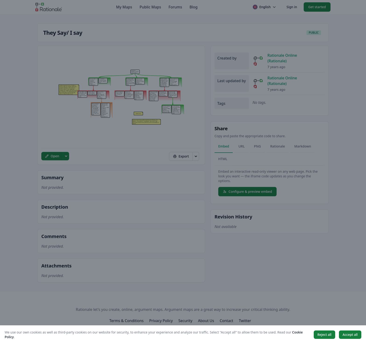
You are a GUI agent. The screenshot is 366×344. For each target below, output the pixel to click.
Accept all (350, 334)
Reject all (324, 334)
